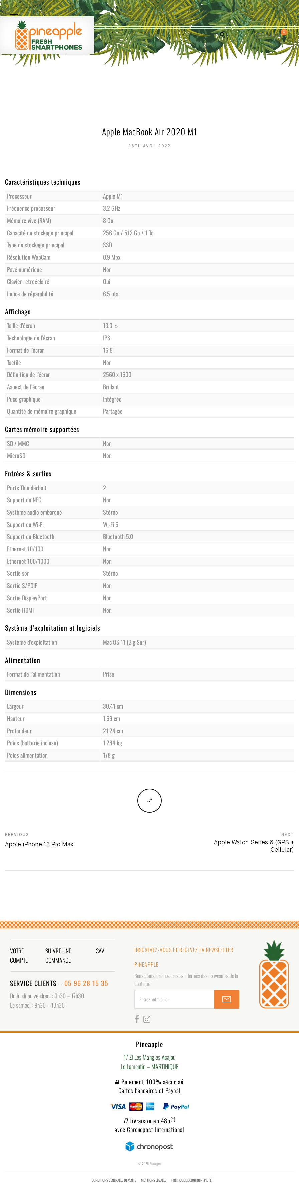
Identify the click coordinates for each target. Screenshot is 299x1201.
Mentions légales (153, 1180)
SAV (100, 950)
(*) (173, 1119)
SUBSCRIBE (226, 999)
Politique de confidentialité (191, 1180)
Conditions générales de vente (114, 1180)
